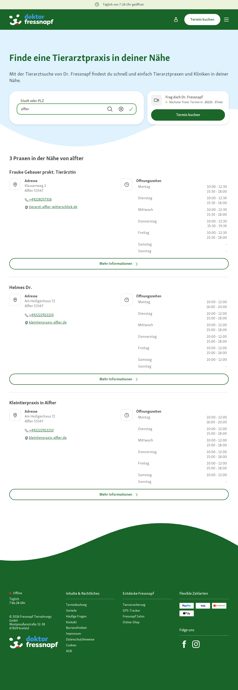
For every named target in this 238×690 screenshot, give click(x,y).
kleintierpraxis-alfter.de (46, 322)
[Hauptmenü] (226, 19)
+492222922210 (39, 314)
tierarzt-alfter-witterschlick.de (51, 206)
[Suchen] (110, 109)
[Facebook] (184, 644)
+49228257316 (38, 199)
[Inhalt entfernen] (121, 109)
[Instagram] (196, 644)
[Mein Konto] (176, 19)
